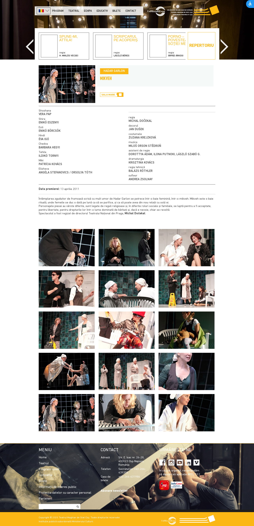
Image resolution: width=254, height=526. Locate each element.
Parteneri (45, 498)
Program (58, 11)
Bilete (117, 11)
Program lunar (49, 469)
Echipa (88, 11)
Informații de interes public (57, 487)
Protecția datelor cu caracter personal (65, 492)
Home (43, 457)
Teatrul (73, 11)
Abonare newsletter (114, 490)
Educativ (102, 11)
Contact (130, 11)
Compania (45, 475)
